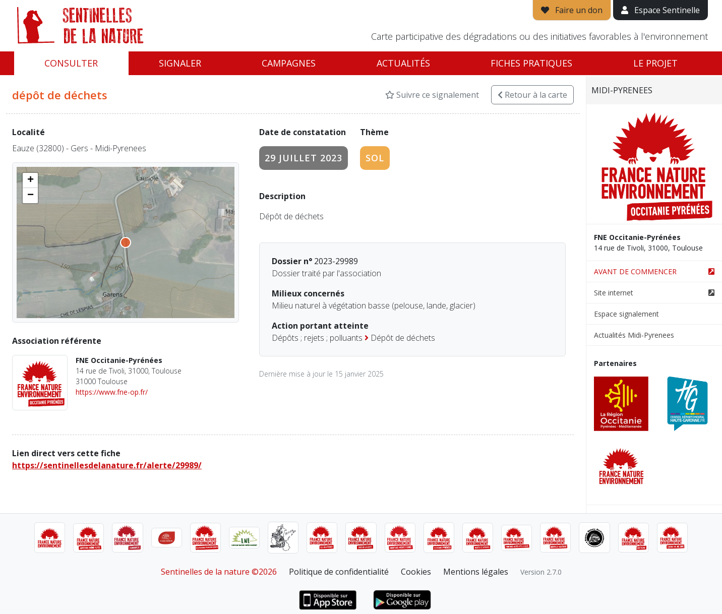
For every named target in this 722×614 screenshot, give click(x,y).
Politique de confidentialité (339, 571)
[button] (30, 180)
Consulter (71, 63)
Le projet (655, 63)
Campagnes (289, 63)
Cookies (416, 571)
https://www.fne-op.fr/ (112, 392)
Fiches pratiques (531, 63)
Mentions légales (475, 571)
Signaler (180, 63)
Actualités (403, 63)
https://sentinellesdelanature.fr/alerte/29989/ (107, 465)
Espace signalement (626, 314)
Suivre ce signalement (432, 94)
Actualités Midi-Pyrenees (634, 335)
